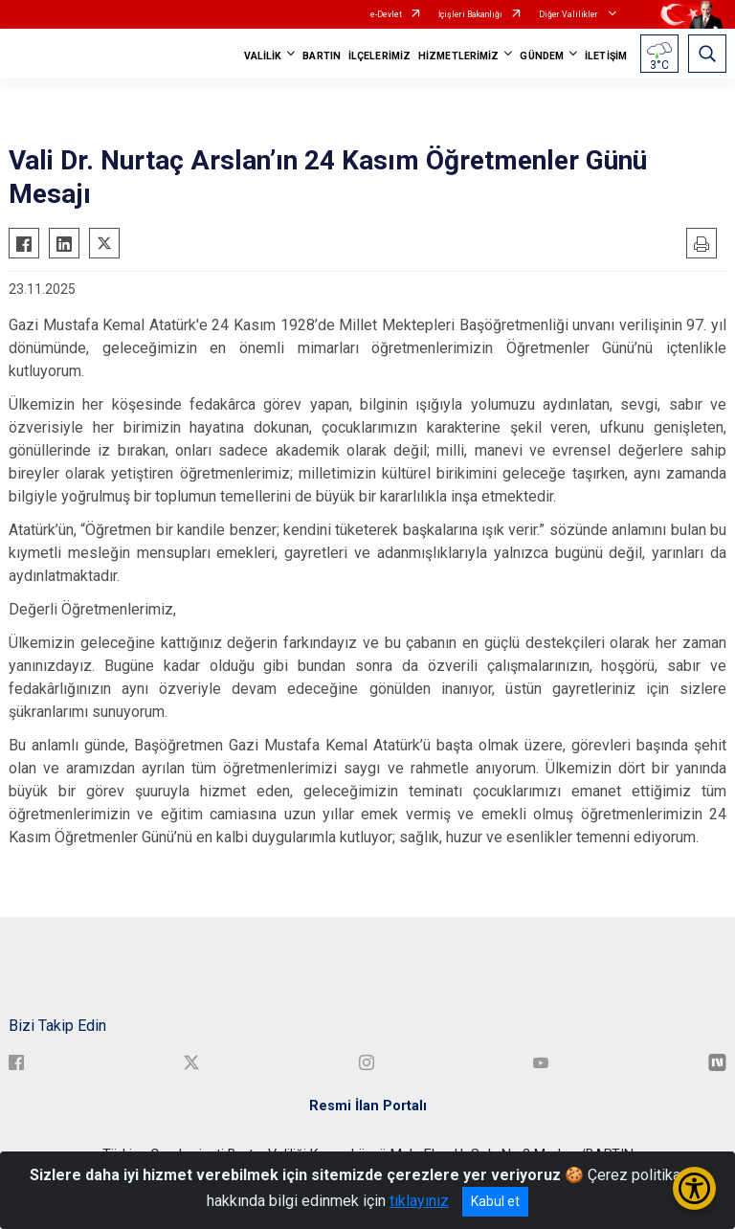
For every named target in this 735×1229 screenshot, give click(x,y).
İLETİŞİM (606, 56)
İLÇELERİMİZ (379, 56)
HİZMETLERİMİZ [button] (458, 56)
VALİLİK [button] (263, 56)
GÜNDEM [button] (542, 56)
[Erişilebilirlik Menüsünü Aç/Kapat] (694, 1188)
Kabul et (495, 1201)
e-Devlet (386, 14)
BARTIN (321, 56)
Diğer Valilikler (569, 14)
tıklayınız (419, 1201)
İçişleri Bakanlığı (470, 14)
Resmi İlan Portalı (368, 1106)
